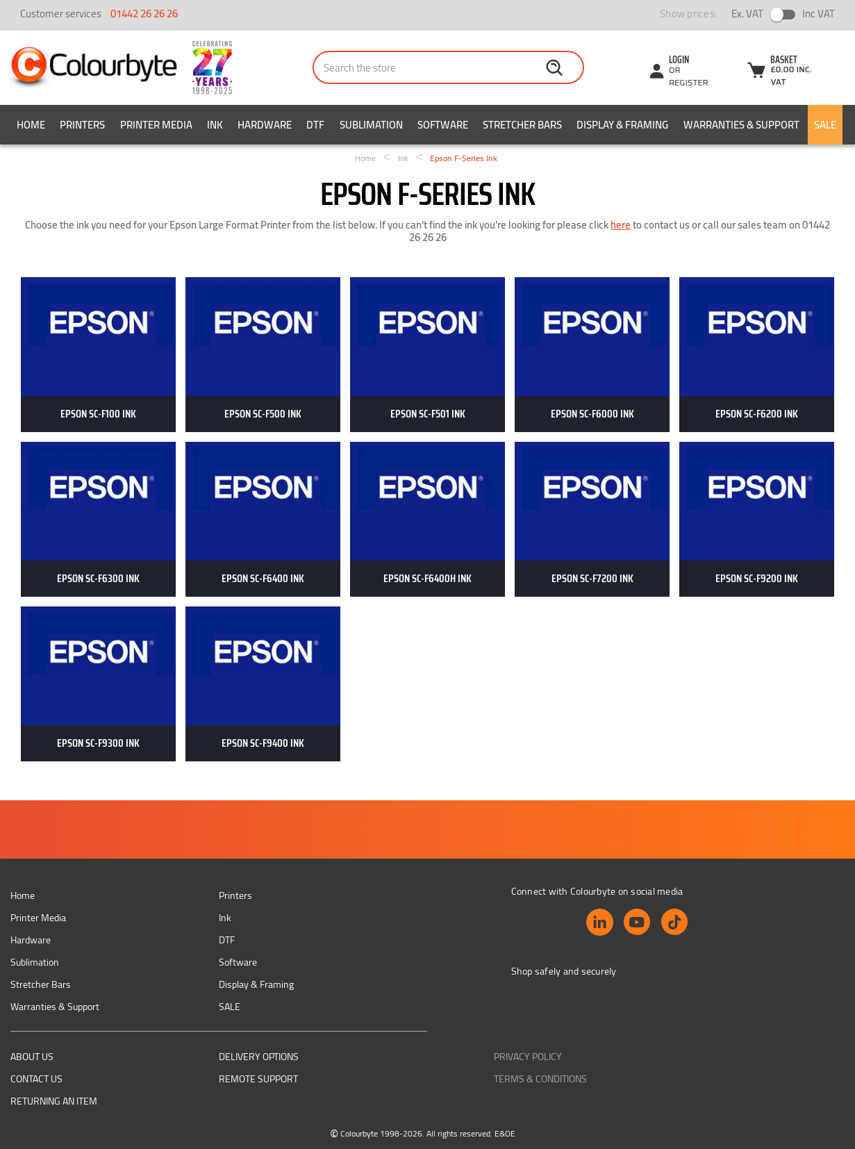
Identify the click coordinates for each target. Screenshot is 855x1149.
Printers (82, 125)
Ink (215, 125)
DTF (315, 125)
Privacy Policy (528, 1057)
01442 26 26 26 (144, 13)
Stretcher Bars (522, 125)
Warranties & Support (741, 125)
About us (31, 1057)
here (621, 225)
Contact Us (36, 1079)
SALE (825, 125)
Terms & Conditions (540, 1079)
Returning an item (53, 1101)
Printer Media (156, 125)
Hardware (265, 125)
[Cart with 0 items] (786, 72)
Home (31, 125)
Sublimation (371, 125)
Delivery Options (259, 1057)
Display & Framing (622, 125)
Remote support (258, 1079)
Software (442, 125)
